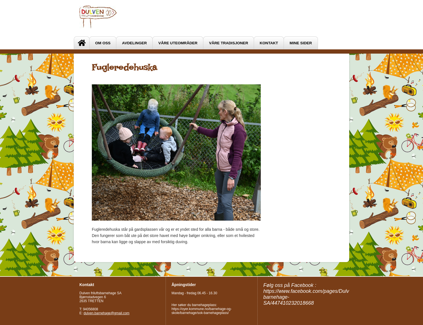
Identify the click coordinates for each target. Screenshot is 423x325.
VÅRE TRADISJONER (228, 43)
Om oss (102, 43)
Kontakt (269, 43)
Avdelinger (134, 43)
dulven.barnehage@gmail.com (107, 313)
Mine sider (301, 43)
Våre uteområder (177, 43)
